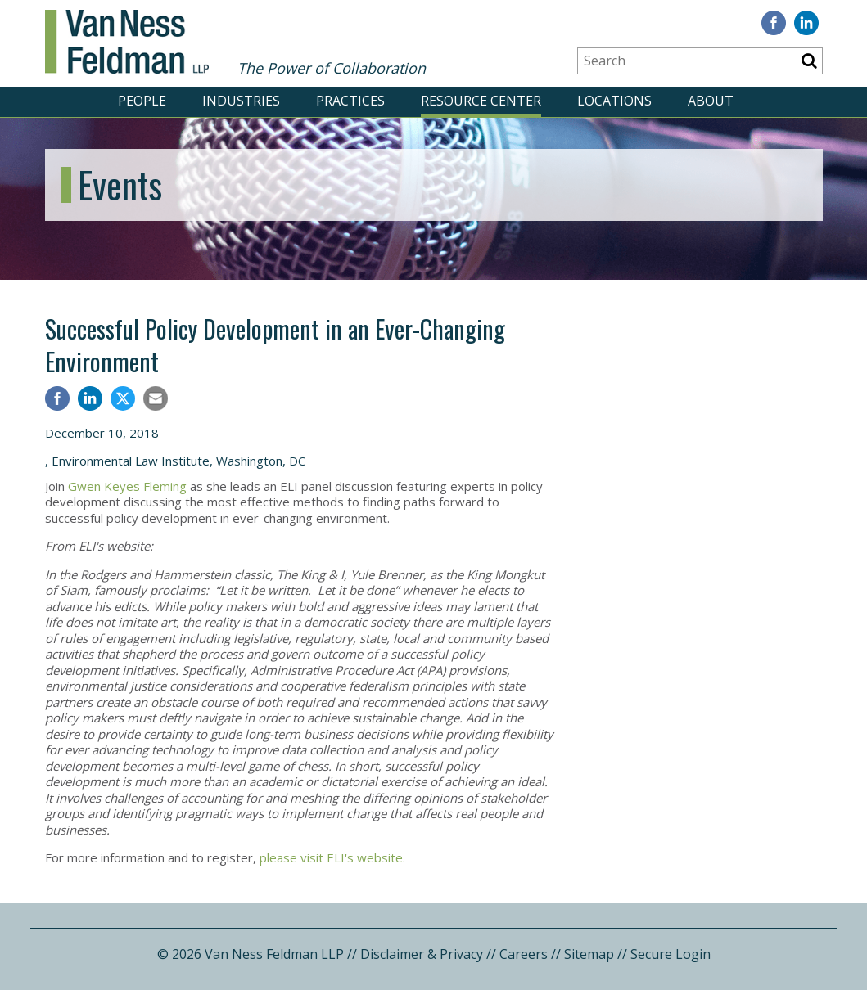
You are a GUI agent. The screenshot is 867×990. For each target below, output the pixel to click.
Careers (523, 954)
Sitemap (589, 954)
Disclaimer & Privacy (421, 954)
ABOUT (711, 101)
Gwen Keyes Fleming (129, 486)
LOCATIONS (614, 101)
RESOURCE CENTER (481, 101)
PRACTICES (350, 101)
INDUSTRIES (241, 101)
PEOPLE (142, 101)
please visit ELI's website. (334, 857)
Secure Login (670, 954)
